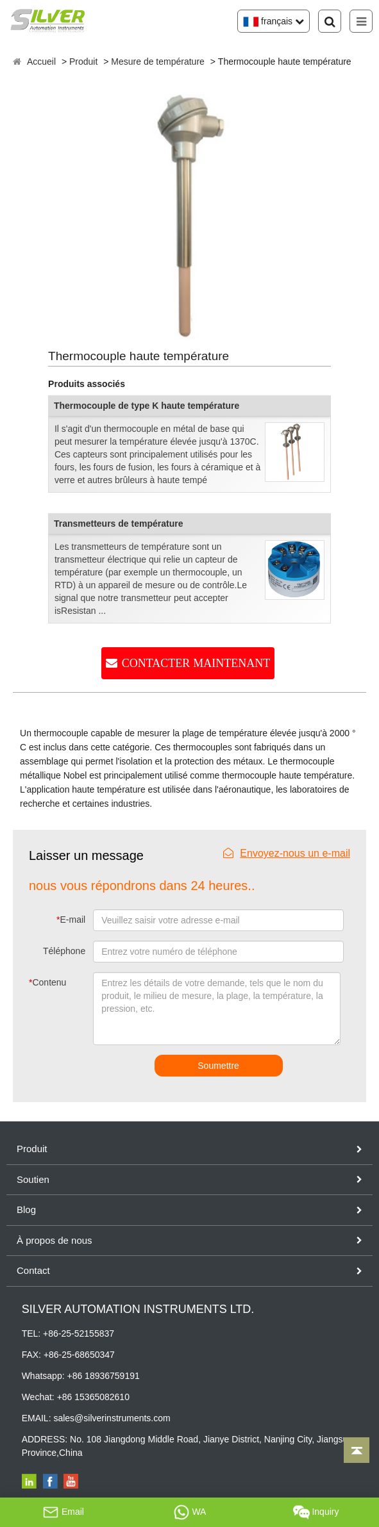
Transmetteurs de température (118, 523)
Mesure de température (158, 61)
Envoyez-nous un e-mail (286, 853)
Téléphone (64, 951)
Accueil (41, 61)
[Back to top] (356, 1450)
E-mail (70, 919)
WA (189, 1512)
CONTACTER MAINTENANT (196, 663)
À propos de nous (54, 1240)
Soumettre (218, 1066)
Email (63, 1512)
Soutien (33, 1179)
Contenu (44, 982)
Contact (33, 1270)
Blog (26, 1209)
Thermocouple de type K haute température (146, 405)
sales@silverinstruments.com (111, 1418)
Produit (83, 61)
